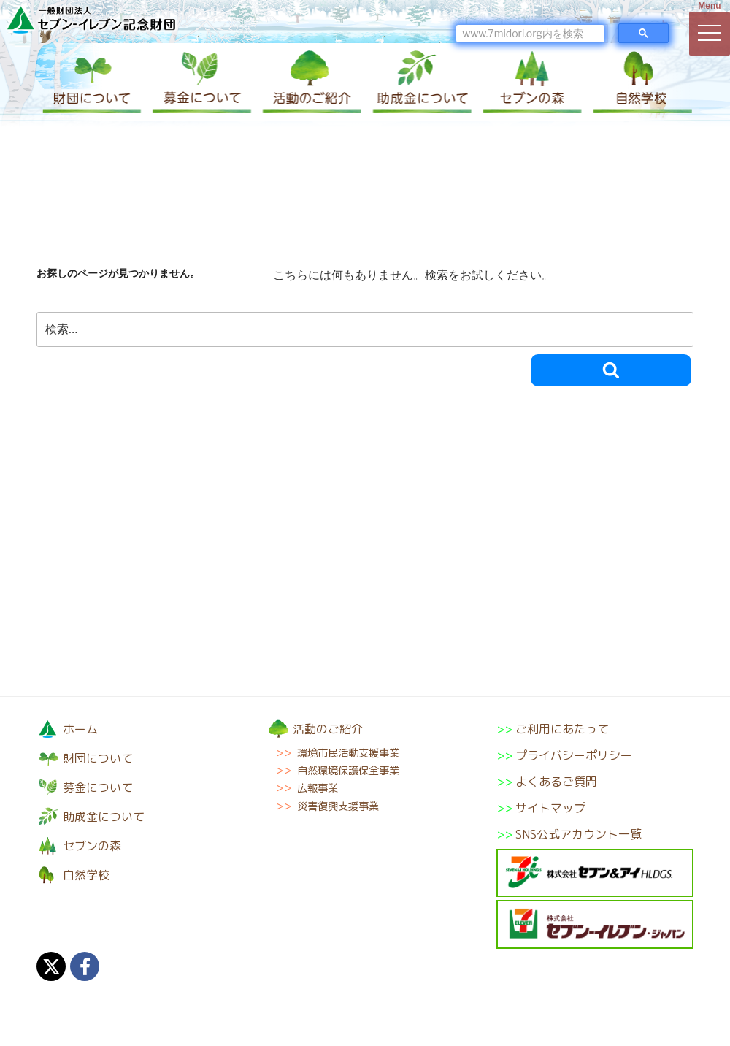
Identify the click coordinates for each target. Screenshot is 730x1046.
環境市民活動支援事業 (348, 753)
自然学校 (639, 82)
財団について (91, 82)
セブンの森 (529, 82)
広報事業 (317, 788)
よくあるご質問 (556, 782)
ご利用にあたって (562, 729)
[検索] (530, 33)
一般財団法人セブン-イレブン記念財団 (91, 19)
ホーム (80, 729)
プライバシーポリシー (573, 755)
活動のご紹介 (310, 82)
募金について (201, 82)
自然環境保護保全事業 (348, 770)
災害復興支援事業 (338, 806)
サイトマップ (550, 808)
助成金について (419, 82)
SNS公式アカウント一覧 (578, 834)
